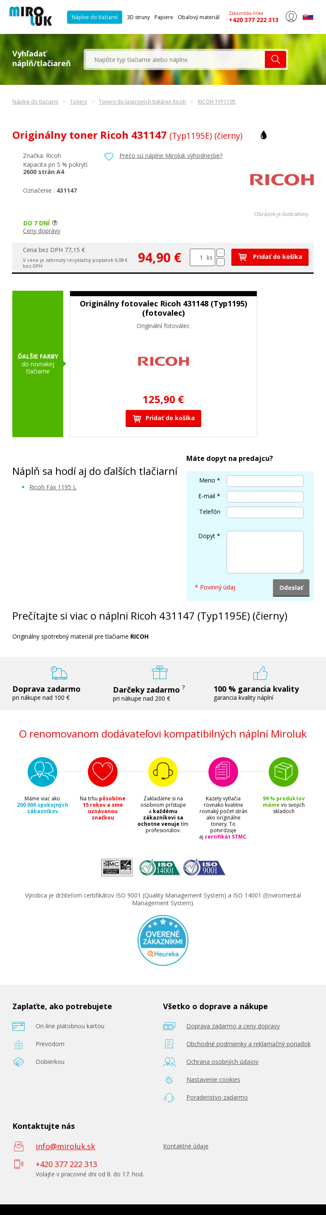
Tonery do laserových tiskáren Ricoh (142, 101)
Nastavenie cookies (213, 1079)
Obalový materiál (198, 17)
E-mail (206, 496)
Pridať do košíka (270, 257)
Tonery (78, 101)
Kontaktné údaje (185, 1146)
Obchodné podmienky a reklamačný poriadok (248, 1044)
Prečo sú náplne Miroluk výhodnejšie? (170, 156)
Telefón (209, 512)
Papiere (164, 17)
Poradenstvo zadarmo (217, 1097)
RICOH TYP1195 (217, 101)
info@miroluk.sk (65, 1146)
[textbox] (175, 59)
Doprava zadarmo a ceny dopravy (233, 1026)
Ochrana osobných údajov (222, 1062)
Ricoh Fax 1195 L (52, 487)
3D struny (138, 17)
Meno (207, 480)
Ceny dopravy (41, 231)
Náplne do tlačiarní (95, 17)
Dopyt (206, 536)
